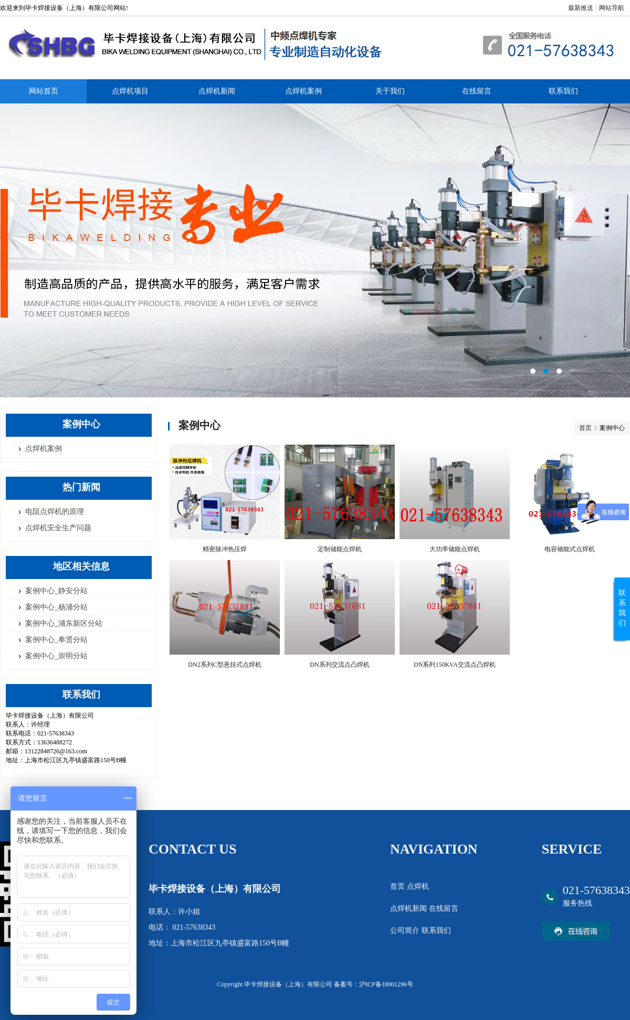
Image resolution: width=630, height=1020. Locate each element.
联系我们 (563, 91)
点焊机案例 (303, 91)
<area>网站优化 (315, 250)
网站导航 (611, 8)
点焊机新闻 (216, 91)
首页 (585, 428)
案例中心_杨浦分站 (56, 607)
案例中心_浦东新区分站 (63, 623)
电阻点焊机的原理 (54, 512)
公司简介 (406, 930)
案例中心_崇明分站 (56, 656)
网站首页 (43, 91)
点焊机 (418, 886)
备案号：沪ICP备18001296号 (373, 984)
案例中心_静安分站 (56, 591)
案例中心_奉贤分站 (56, 640)
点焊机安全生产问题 (58, 528)
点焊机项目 (130, 91)
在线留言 (476, 91)
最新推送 (580, 8)
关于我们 (390, 91)
